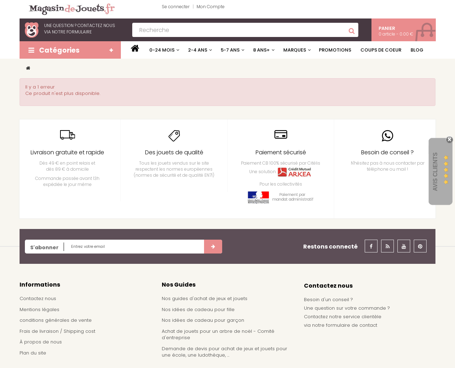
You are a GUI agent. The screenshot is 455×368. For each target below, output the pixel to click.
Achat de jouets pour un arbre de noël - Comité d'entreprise (218, 334)
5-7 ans (230, 50)
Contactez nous (38, 298)
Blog (417, 50)
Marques (294, 50)
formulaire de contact (351, 325)
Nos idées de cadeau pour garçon (203, 320)
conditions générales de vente (56, 320)
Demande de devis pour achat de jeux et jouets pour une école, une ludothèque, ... (224, 352)
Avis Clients (435, 172)
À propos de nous (41, 341)
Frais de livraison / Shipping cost (57, 331)
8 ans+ (261, 50)
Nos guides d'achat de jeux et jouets (204, 298)
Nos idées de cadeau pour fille (198, 309)
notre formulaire (72, 32)
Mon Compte (211, 7)
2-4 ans (197, 50)
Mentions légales (39, 309)
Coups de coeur (380, 50)
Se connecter (175, 7)
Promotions (335, 50)
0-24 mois (162, 50)
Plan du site (33, 353)
